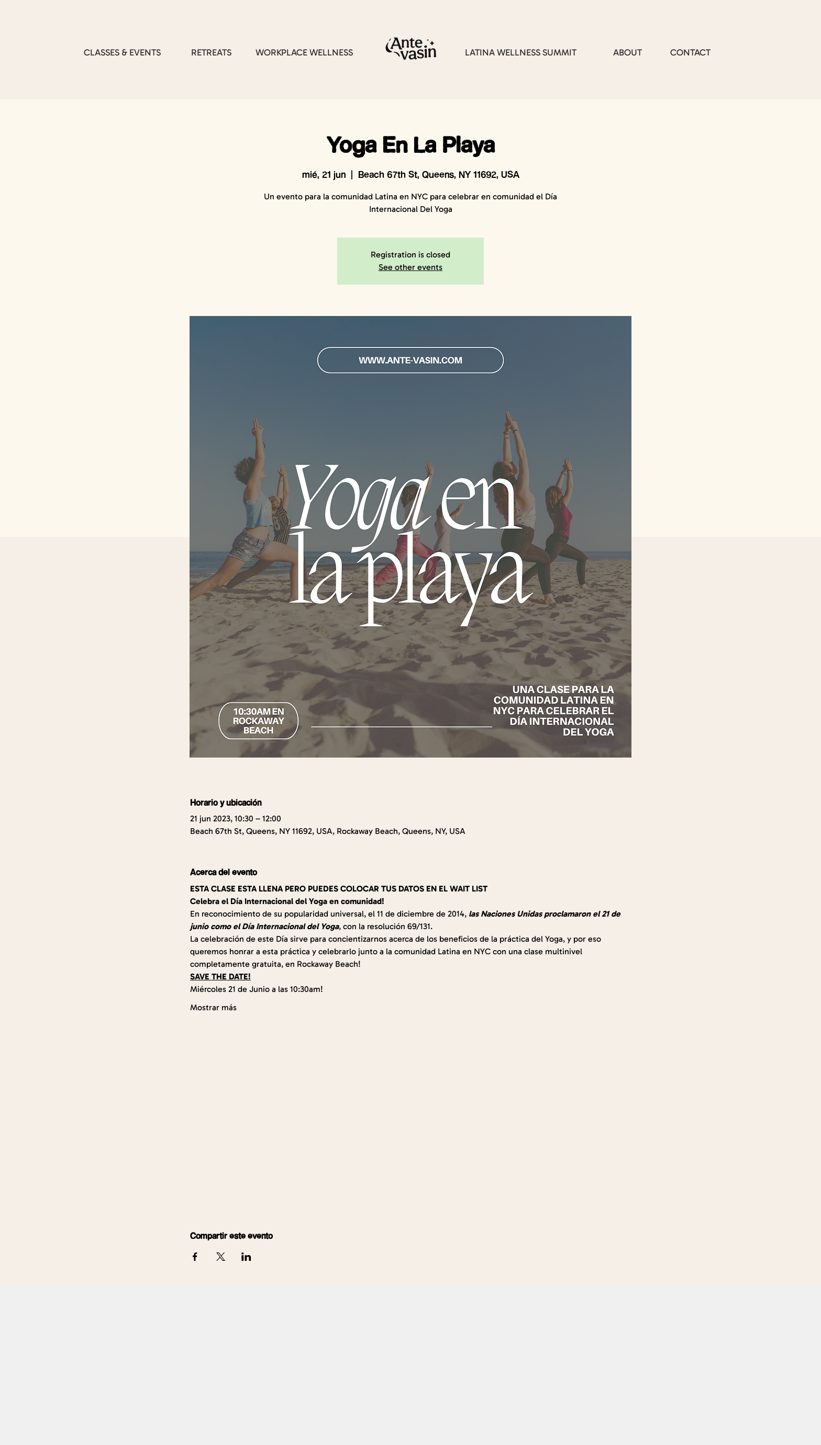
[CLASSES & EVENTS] (122, 52)
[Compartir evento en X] (221, 1256)
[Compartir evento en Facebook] (195, 1256)
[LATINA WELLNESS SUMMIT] (521, 52)
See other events (410, 267)
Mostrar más (213, 1007)
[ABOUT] (627, 52)
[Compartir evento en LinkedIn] (246, 1256)
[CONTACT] (690, 52)
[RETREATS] (211, 52)
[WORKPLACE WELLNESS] (304, 52)
